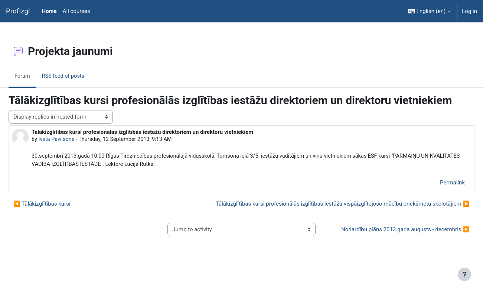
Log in (469, 11)
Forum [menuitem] (40, 76)
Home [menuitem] (49, 11)
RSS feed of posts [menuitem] (82, 76)
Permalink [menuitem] (434, 196)
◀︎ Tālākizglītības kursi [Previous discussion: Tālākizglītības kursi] (59, 218)
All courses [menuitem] (76, 11)
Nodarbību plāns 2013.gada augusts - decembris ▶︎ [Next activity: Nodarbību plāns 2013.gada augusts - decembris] (389, 247)
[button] (429, 11)
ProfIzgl (18, 11)
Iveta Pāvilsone (75, 152)
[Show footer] (464, 274)
